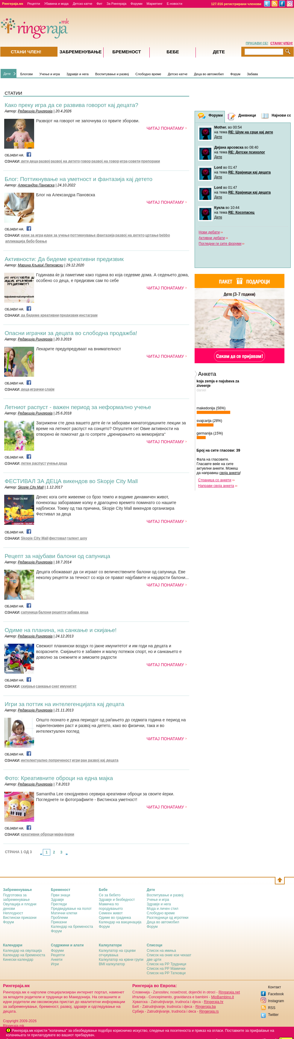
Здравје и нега (77, 74)
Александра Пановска (36, 185)
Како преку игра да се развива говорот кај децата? (71, 105)
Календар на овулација (22, 950)
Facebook (276, 994)
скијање (28, 686)
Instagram (276, 1001)
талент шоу (77, 538)
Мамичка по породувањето (111, 906)
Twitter (273, 1015)
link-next (67, 854)
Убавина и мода (56, 3)
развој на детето (65, 161)
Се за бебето (110, 895)
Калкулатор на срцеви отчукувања (117, 952)
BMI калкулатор (112, 964)
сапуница (29, 612)
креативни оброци (37, 834)
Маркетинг (155, 3)
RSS (271, 1008)
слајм (49, 389)
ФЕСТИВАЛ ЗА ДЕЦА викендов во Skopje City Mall (71, 481)
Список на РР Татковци (166, 973)
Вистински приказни (20, 918)
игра (124, 161)
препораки (150, 161)
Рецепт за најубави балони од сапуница (57, 556)
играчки (37, 389)
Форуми (137, 3)
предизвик (69, 315)
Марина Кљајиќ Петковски (40, 265)
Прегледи (59, 904)
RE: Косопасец (241, 212)
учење (52, 463)
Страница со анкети (214, 480)
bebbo (164, 235)
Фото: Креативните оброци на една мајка (59, 778)
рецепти (59, 612)
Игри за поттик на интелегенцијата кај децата (64, 704)
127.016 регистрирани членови (236, 4)
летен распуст (33, 463)
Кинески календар (18, 959)
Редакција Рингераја (35, 111)
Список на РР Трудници (166, 964)
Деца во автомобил (209, 74)
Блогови (26, 74)
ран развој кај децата (99, 760)
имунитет (68, 686)
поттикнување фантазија (92, 235)
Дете (7, 74)
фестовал (57, 538)
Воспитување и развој (112, 74)
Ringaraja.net (229, 992)
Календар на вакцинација (120, 922)
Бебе (172, 51)
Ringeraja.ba (206, 1007)
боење (41, 241)
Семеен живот (111, 913)
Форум (235, 74)
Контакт (274, 987)
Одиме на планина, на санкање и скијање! (61, 630)
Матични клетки (64, 913)
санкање (43, 686)
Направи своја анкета (216, 486)
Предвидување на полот (71, 909)
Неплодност (13, 913)
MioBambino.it (222, 997)
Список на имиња (161, 950)
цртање (152, 235)
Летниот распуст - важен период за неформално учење (78, 407)
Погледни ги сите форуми (220, 244)
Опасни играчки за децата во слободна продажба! (71, 333)
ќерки (69, 834)
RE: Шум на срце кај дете (250, 132)
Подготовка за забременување (16, 897)
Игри (55, 964)
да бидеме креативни (40, 315)
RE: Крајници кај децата (249, 172)
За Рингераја (116, 3)
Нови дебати (209, 232)
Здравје (57, 900)
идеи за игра (32, 235)
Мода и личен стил (162, 909)
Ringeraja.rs (209, 1011)
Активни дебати (212, 238)
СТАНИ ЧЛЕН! (281, 43)
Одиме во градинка (115, 918)
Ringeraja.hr (213, 1002)
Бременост (126, 51)
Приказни (59, 922)
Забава (252, 74)
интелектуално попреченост (46, 760)
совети (134, 161)
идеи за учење (56, 235)
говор (86, 161)
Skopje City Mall (31, 487)
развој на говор (105, 161)
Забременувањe (81, 51)
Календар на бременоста (72, 927)
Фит (99, 3)
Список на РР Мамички (166, 968)
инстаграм (88, 315)
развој (44, 161)
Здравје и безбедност (117, 900)
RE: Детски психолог (246, 152)
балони (44, 612)
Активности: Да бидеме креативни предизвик (64, 259)
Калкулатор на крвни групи (121, 959)
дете (25, 161)
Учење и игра (49, 74)
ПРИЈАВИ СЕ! (257, 43)
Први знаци (60, 895)
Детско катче (83, 3)
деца (33, 161)
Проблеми (59, 918)
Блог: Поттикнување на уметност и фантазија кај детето (78, 179)
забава (73, 612)
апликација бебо (20, 241)
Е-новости (174, 3)
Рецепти (33, 3)
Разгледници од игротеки (167, 918)
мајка (58, 834)
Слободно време (148, 74)
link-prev (41, 854)
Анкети (57, 959)
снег (55, 686)
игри (76, 760)
